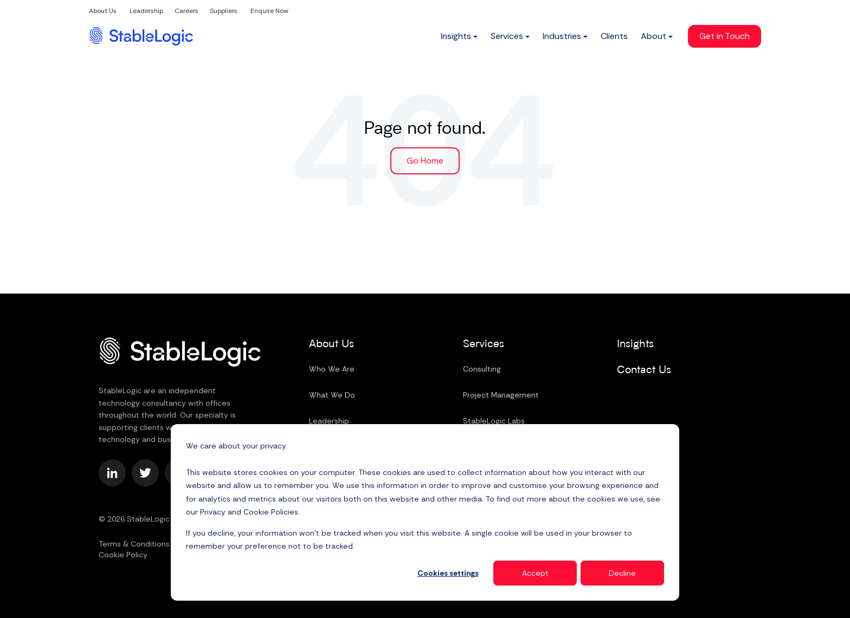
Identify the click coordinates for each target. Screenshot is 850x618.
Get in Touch (724, 36)
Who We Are (332, 369)
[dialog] (425, 512)
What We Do (332, 395)
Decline (622, 573)
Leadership (146, 10)
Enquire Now (269, 10)
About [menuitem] (653, 36)
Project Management (501, 395)
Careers (186, 10)
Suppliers (223, 10)
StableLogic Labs (494, 421)
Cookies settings (448, 573)
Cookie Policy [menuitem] (123, 555)
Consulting (482, 369)
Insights (635, 344)
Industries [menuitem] (562, 36)
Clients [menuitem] (614, 36)
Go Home (425, 160)
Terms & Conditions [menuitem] (134, 544)
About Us (103, 10)
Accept (535, 573)
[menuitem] (459, 36)
